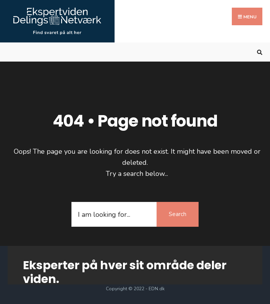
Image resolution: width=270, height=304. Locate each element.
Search (177, 214)
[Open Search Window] (258, 52)
